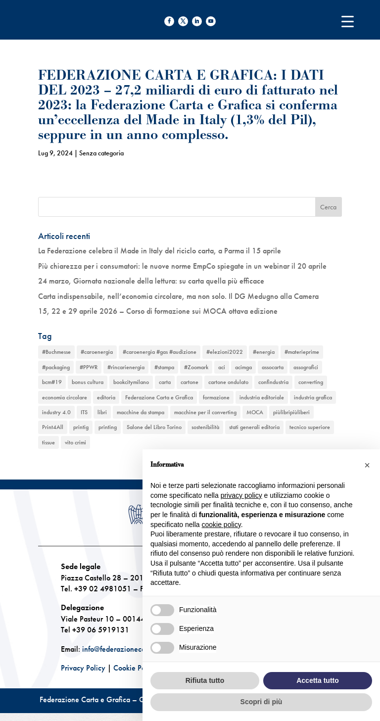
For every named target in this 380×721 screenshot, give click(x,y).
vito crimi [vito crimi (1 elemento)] (75, 442)
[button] (367, 465)
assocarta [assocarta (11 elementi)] (273, 367)
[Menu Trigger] (347, 21)
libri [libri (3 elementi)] (102, 412)
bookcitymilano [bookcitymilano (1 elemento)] (131, 382)
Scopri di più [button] (261, 702)
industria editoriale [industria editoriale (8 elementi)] (261, 397)
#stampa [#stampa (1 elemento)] (164, 367)
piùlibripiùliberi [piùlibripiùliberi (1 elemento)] (291, 412)
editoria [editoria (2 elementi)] (106, 397)
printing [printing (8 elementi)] (107, 427)
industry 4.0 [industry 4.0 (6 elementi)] (56, 412)
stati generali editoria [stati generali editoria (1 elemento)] (254, 427)
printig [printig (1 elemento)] (81, 427)
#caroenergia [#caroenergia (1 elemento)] (97, 352)
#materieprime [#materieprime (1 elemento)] (302, 352)
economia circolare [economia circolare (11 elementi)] (64, 397)
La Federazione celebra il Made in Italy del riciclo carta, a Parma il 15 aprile (159, 250)
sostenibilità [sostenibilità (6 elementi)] (205, 427)
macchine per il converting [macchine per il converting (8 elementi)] (205, 412)
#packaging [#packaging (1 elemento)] (56, 367)
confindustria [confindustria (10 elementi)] (273, 382)
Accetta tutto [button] (317, 680)
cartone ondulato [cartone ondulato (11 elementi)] (228, 382)
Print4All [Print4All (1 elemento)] (52, 427)
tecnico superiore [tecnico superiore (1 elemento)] (309, 427)
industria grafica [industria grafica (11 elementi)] (313, 397)
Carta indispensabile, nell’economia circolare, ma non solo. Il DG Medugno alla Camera (178, 296)
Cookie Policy (135, 668)
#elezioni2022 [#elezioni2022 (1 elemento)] (224, 352)
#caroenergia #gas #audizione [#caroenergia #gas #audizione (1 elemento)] (159, 352)
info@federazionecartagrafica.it (132, 649)
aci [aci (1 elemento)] (221, 367)
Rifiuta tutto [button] (205, 680)
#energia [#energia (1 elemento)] (264, 352)
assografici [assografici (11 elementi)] (305, 367)
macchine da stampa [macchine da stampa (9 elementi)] (140, 412)
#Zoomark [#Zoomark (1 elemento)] (196, 367)
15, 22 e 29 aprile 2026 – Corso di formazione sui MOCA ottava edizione (158, 311)
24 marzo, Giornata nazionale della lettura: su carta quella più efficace (151, 281)
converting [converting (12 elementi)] (310, 382)
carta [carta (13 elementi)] (165, 382)
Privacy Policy (83, 668)
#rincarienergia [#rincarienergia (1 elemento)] (125, 367)
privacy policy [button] (241, 495)
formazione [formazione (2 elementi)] (216, 397)
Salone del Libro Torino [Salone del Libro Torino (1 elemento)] (154, 427)
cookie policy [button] (221, 525)
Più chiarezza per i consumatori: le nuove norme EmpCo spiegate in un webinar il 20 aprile (182, 266)
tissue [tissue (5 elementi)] (48, 442)
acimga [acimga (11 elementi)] (243, 367)
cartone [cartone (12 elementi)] (189, 382)
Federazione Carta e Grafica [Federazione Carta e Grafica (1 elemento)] (159, 397)
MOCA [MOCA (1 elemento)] (254, 412)
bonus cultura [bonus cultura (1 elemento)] (87, 382)
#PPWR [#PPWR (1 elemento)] (88, 367)
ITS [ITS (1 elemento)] (84, 412)
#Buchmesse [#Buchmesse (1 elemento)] (56, 352)
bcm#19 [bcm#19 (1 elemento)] (52, 382)
